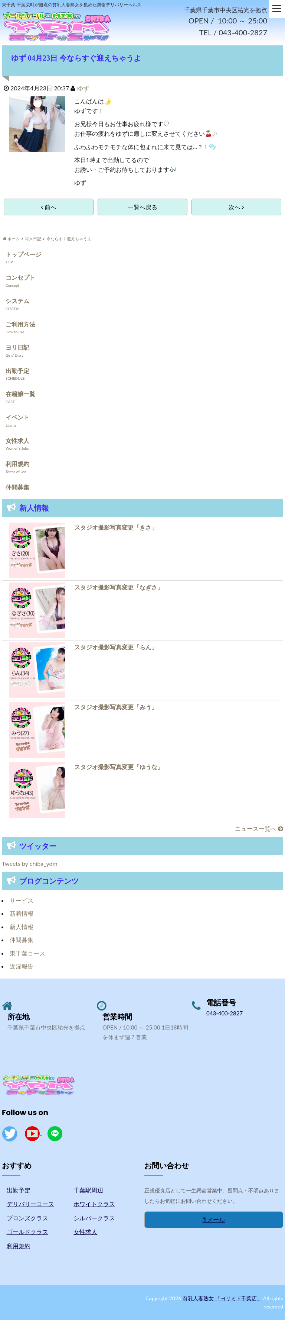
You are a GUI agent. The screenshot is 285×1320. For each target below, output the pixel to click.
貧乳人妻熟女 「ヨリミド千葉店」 (222, 1298)
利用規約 (17, 463)
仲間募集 (17, 487)
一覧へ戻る (142, 207)
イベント (17, 417)
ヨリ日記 (17, 347)
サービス (21, 900)
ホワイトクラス (94, 1203)
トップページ (23, 254)
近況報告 (21, 966)
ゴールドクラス (27, 1232)
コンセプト (20, 277)
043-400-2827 (224, 1013)
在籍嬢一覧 (20, 393)
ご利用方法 (20, 324)
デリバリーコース (30, 1203)
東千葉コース (27, 953)
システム (17, 300)
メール (214, 1219)
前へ (48, 207)
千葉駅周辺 (88, 1190)
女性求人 (17, 440)
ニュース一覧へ (259, 828)
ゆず (83, 87)
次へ (236, 207)
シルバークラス (94, 1217)
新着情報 (21, 913)
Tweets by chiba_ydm (30, 863)
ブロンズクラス (27, 1217)
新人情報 (21, 926)
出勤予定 (17, 370)
